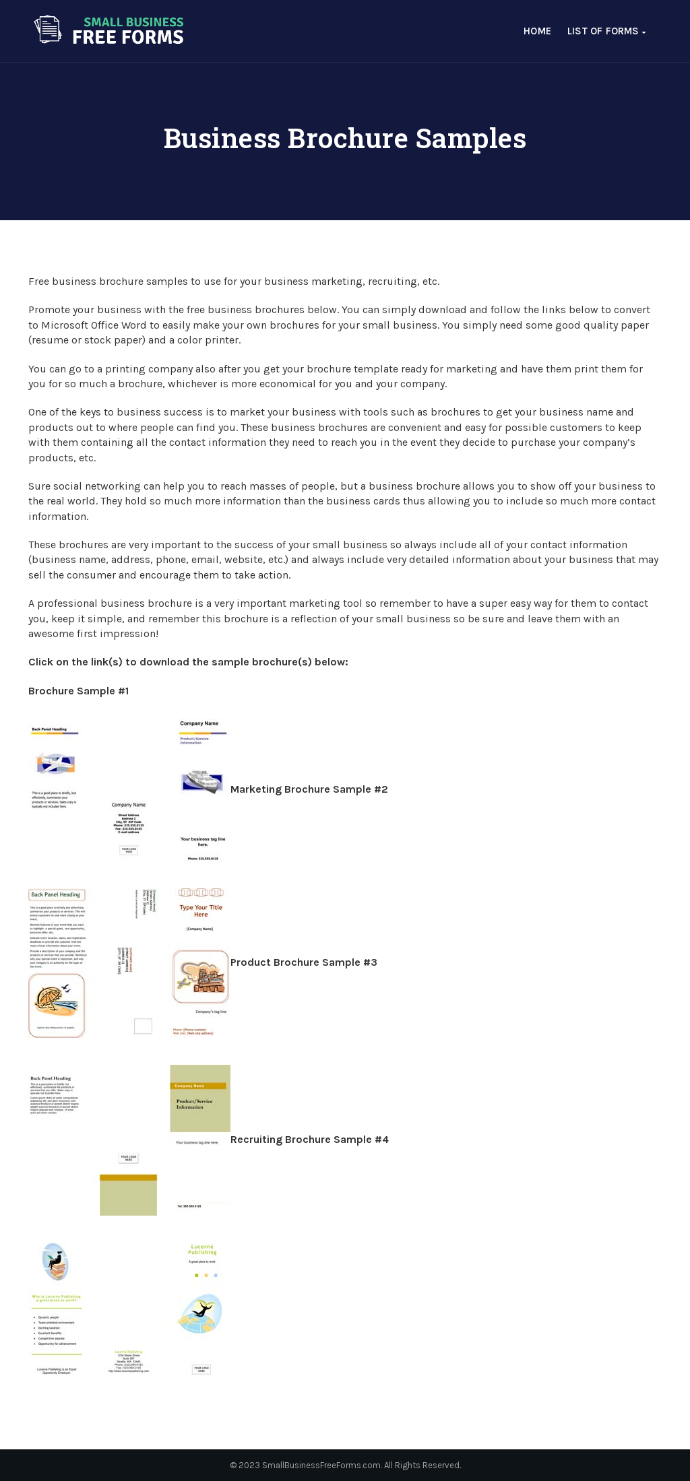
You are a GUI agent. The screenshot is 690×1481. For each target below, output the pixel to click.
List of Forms (606, 31)
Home (537, 31)
